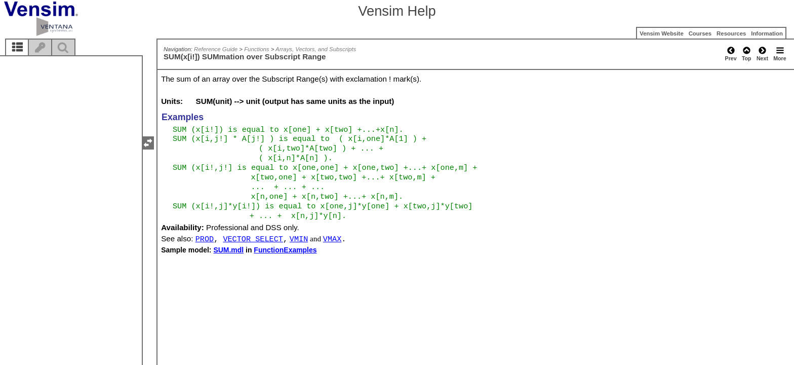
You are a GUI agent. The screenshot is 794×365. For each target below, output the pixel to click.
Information (767, 33)
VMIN (299, 239)
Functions (256, 49)
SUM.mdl (228, 250)
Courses (700, 33)
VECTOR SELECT (253, 239)
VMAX (332, 239)
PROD (204, 239)
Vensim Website (662, 33)
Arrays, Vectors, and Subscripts (315, 49)
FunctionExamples (285, 250)
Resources (731, 33)
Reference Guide (215, 49)
